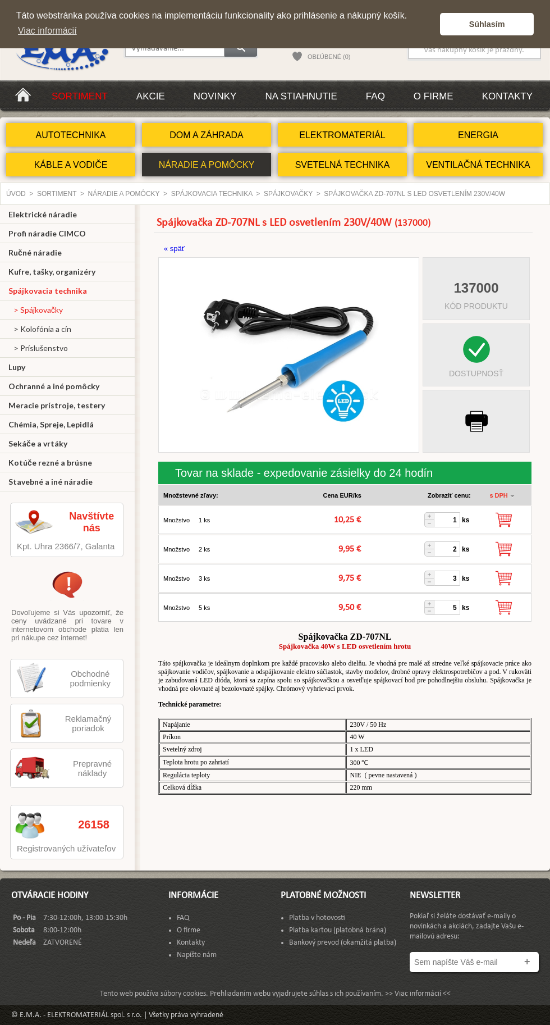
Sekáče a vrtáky (37, 443)
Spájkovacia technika (212, 194)
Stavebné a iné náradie (50, 481)
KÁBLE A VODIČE (71, 165)
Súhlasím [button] (487, 24)
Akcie (150, 96)
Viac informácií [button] (47, 30)
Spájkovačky (288, 194)
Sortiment (80, 96)
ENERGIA (478, 135)
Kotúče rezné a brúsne (50, 462)
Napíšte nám (197, 955)
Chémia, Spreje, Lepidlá (51, 424)
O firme (433, 96)
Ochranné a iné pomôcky (53, 386)
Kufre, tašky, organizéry (51, 271)
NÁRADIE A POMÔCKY (207, 165)
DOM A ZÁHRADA (206, 135)
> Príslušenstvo (38, 348)
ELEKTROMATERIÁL (342, 135)
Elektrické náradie (42, 214)
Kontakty (507, 96)
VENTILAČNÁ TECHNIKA (478, 165)
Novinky (215, 96)
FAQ (375, 96)
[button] (428, 24)
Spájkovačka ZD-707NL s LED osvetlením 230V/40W (414, 194)
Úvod (16, 194)
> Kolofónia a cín (39, 329)
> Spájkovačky (35, 310)
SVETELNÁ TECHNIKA (342, 165)
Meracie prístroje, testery (56, 405)
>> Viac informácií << (418, 994)
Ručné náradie (35, 252)
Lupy (16, 367)
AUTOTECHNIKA (70, 135)
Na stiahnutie (301, 96)
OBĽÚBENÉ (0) (329, 56)
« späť (174, 248)
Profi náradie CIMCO (47, 233)
